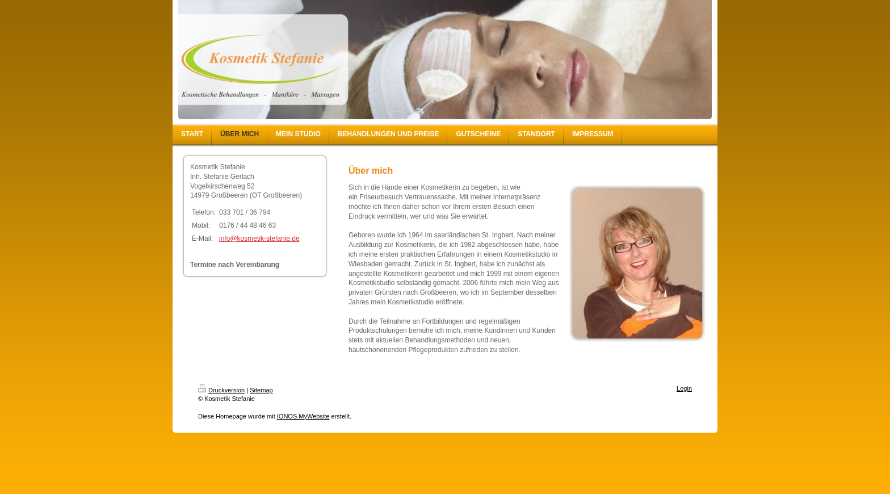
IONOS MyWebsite (303, 416)
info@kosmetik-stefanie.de (259, 238)
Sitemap (261, 390)
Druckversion (221, 390)
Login (684, 388)
